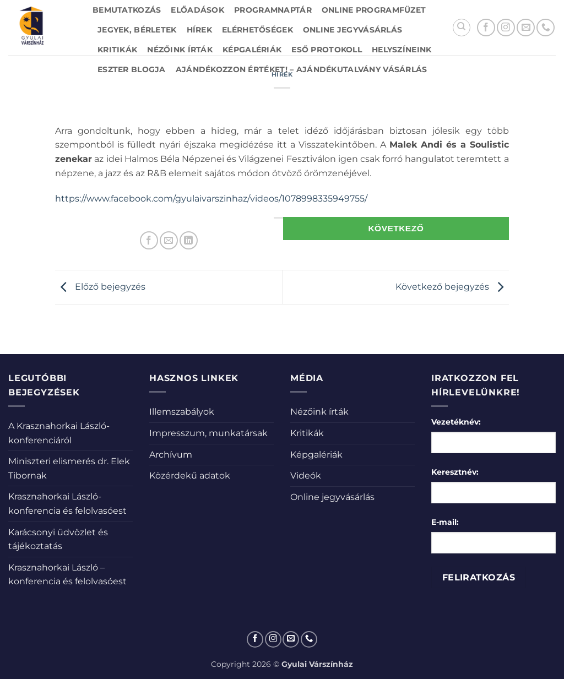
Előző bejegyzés (100, 286)
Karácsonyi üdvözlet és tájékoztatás (58, 539)
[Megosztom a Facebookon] (149, 240)
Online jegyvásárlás (352, 30)
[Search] (461, 27)
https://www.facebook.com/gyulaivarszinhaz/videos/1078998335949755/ (211, 198)
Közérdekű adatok (189, 475)
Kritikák (117, 50)
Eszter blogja (131, 69)
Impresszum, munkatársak (208, 433)
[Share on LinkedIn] (189, 240)
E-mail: (445, 522)
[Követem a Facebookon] (486, 28)
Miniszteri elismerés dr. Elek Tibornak (69, 468)
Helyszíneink (401, 50)
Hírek (199, 30)
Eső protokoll (326, 50)
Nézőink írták (180, 50)
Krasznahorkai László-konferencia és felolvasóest (67, 503)
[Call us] (545, 28)
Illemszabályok (181, 411)
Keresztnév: (455, 472)
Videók (305, 475)
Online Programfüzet (374, 10)
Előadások (197, 10)
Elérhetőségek (257, 30)
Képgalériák (252, 50)
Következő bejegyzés (452, 286)
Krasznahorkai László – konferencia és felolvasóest (67, 574)
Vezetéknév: (456, 422)
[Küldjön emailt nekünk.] (526, 28)
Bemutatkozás (127, 10)
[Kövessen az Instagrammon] (506, 28)
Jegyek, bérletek (137, 30)
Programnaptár (273, 10)
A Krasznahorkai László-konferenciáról (59, 433)
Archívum (170, 454)
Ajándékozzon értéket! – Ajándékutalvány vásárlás (301, 69)
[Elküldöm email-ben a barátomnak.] (169, 240)
